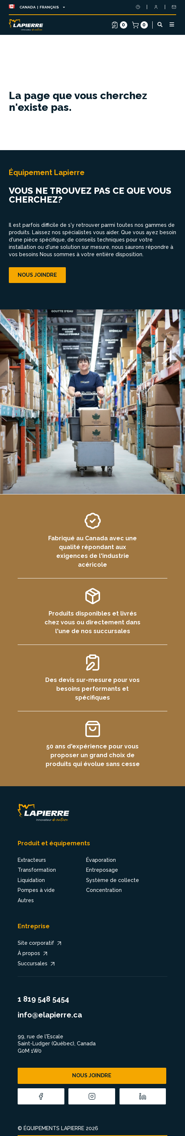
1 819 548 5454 (43, 999)
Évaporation (101, 860)
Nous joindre (37, 275)
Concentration (104, 890)
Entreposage (102, 870)
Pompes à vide (36, 890)
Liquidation (31, 880)
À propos (33, 953)
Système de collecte (112, 880)
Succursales (37, 964)
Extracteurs (32, 860)
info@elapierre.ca (50, 1014)
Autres (26, 900)
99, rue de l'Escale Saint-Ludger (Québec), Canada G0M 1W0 (57, 1044)
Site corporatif (40, 943)
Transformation (37, 870)
